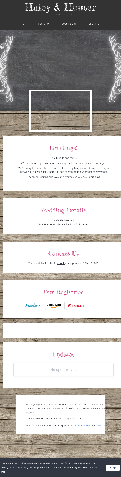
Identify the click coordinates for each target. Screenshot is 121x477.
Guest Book (69, 24)
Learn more (52, 408)
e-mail (61, 263)
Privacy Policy (102, 425)
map (86, 224)
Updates (94, 24)
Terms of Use (83, 425)
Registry (44, 24)
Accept (112, 467)
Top (24, 24)
